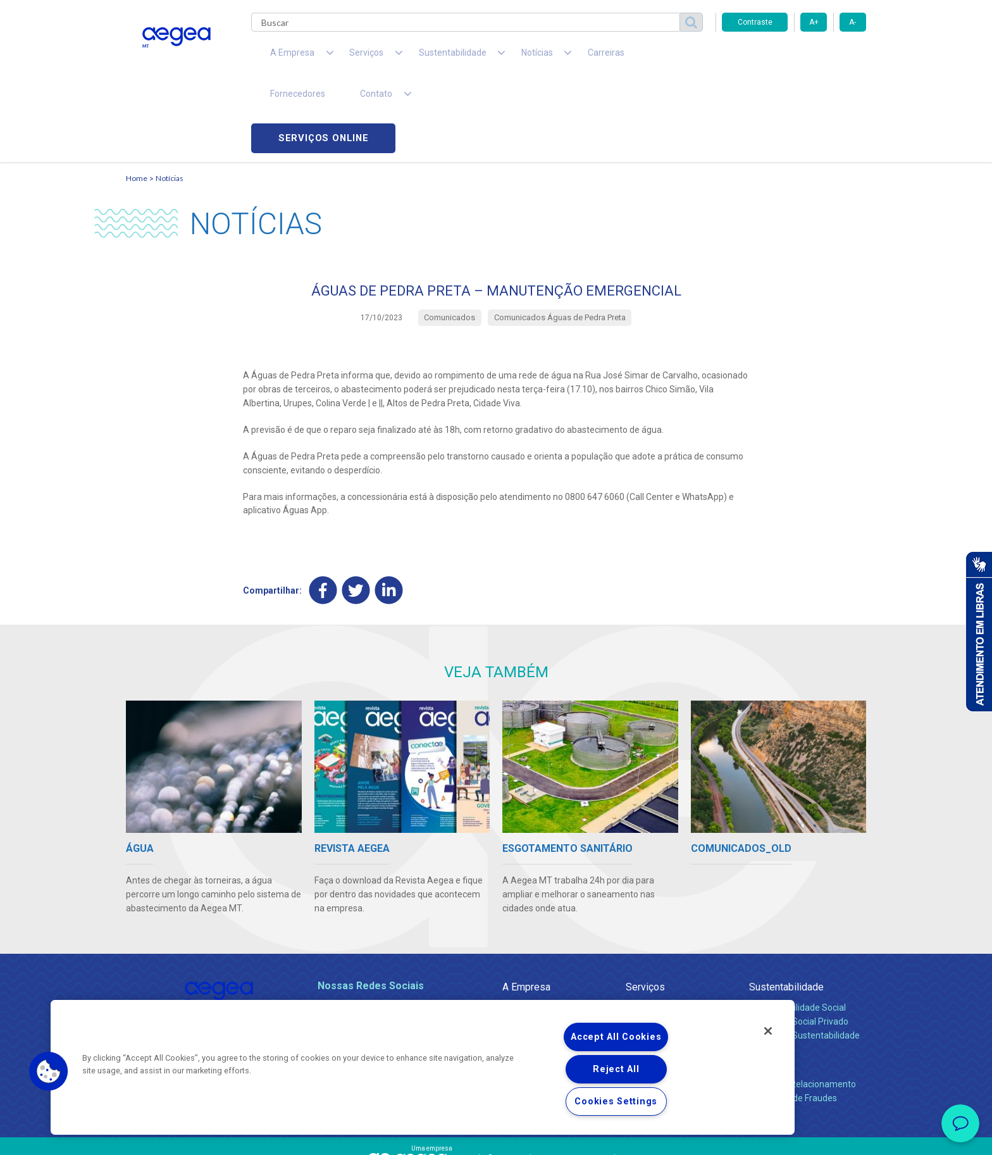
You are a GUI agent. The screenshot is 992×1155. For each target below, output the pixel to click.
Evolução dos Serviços (670, 972)
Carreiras (546, 57)
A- (852, 22)
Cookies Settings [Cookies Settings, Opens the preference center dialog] (615, 1101)
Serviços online (794, 57)
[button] (48, 1071)
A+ (814, 22)
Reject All (616, 1069)
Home (136, 98)
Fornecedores (613, 57)
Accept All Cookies (616, 1037)
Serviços (645, 910)
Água (636, 930)
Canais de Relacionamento (802, 1007)
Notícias (169, 98)
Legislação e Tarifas (665, 958)
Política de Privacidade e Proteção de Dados (496, 1136)
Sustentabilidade (786, 910)
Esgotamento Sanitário (672, 944)
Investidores (526, 958)
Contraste (755, 22)
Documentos (651, 986)
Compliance (526, 944)
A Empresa (526, 910)
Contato (766, 986)
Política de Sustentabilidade (804, 958)
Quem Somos (529, 930)
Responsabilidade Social (797, 930)
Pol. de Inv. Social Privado (798, 944)
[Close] (768, 1031)
